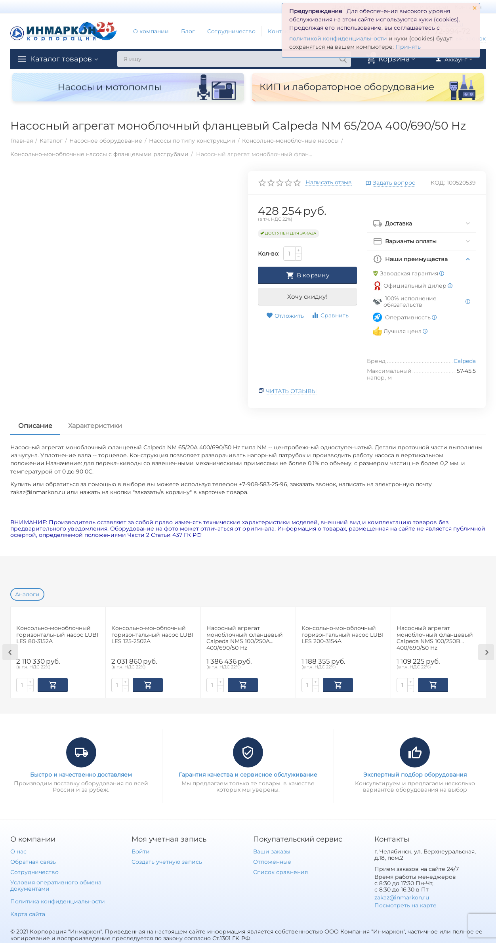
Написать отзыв (328, 182)
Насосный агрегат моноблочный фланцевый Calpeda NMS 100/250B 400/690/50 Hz (435, 638)
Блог (188, 31)
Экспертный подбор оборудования (415, 773)
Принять (408, 46)
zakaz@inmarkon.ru (401, 896)
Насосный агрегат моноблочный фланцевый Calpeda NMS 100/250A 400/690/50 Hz (244, 638)
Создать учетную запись (167, 861)
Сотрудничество (231, 31)
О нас (18, 850)
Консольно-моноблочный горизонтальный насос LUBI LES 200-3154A (342, 635)
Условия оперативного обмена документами (55, 884)
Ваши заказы (271, 850)
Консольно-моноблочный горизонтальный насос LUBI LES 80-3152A (57, 635)
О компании (151, 31)
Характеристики (95, 426)
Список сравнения (280, 871)
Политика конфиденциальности (57, 900)
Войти (141, 850)
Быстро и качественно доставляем (81, 773)
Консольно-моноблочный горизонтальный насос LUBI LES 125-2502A (152, 635)
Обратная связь (33, 861)
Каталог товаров (61, 59)
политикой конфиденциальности (338, 38)
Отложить (285, 315)
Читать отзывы (291, 391)
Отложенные (272, 861)
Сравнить (330, 315)
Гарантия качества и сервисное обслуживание (248, 773)
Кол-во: (268, 253)
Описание (35, 426)
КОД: (438, 182)
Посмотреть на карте (405, 904)
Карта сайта (27, 913)
